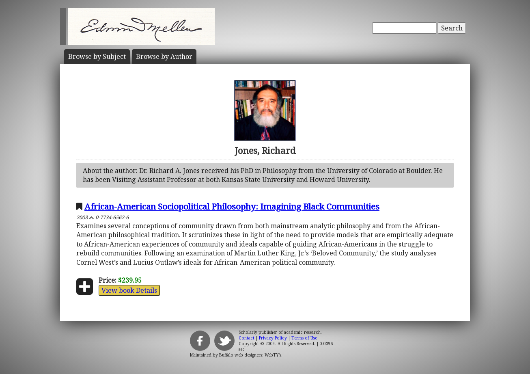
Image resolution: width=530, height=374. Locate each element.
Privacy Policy (273, 338)
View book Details (129, 290)
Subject (97, 56)
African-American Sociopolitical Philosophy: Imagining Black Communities (231, 206)
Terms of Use (304, 338)
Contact (246, 338)
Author (164, 56)
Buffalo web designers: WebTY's (250, 355)
